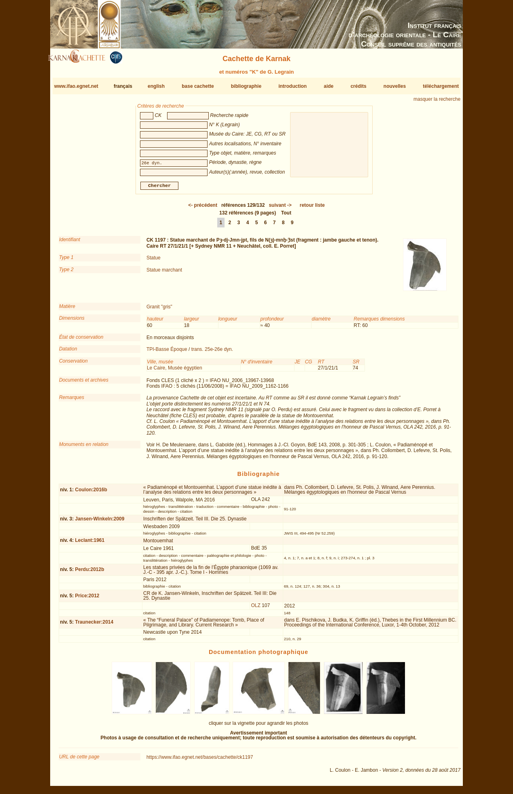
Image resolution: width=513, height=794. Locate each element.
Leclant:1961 (89, 543)
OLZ (255, 608)
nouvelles (395, 86)
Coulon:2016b (91, 492)
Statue (153, 261)
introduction (292, 86)
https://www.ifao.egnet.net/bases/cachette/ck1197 (199, 760)
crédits (358, 86)
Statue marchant (164, 273)
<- (202, 208)
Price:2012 (87, 599)
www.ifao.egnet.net (76, 86)
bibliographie (246, 86)
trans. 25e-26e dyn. (212, 352)
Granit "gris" (159, 310)
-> (280, 208)
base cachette (198, 86)
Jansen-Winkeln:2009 (99, 522)
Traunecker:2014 (94, 625)
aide (328, 86)
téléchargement (441, 86)
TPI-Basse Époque (166, 352)
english (156, 86)
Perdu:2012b (89, 572)
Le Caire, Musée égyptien (174, 371)
